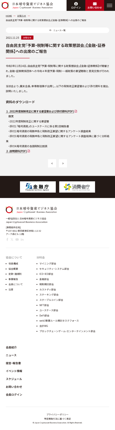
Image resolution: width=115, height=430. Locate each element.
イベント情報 (14, 371)
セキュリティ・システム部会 (54, 268)
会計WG (43, 326)
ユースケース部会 (48, 310)
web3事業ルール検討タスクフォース (59, 320)
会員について (16, 284)
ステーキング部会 (49, 294)
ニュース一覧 (59, 30)
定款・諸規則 (15, 274)
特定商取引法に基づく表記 (57, 418)
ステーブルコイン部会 (51, 300)
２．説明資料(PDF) (16, 151)
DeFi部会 (44, 315)
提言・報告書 (13, 363)
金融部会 (44, 279)
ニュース (11, 355)
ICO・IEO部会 (46, 274)
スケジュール (14, 379)
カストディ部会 (47, 289)
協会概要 (13, 268)
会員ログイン (14, 394)
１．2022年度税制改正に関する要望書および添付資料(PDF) (40, 111)
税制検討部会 (46, 284)
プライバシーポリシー (57, 414)
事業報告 (13, 279)
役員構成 (13, 263)
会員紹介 (11, 347)
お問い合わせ (14, 387)
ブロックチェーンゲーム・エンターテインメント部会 (67, 331)
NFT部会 (44, 305)
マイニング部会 (47, 263)
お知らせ (27, 37)
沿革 (11, 289)
